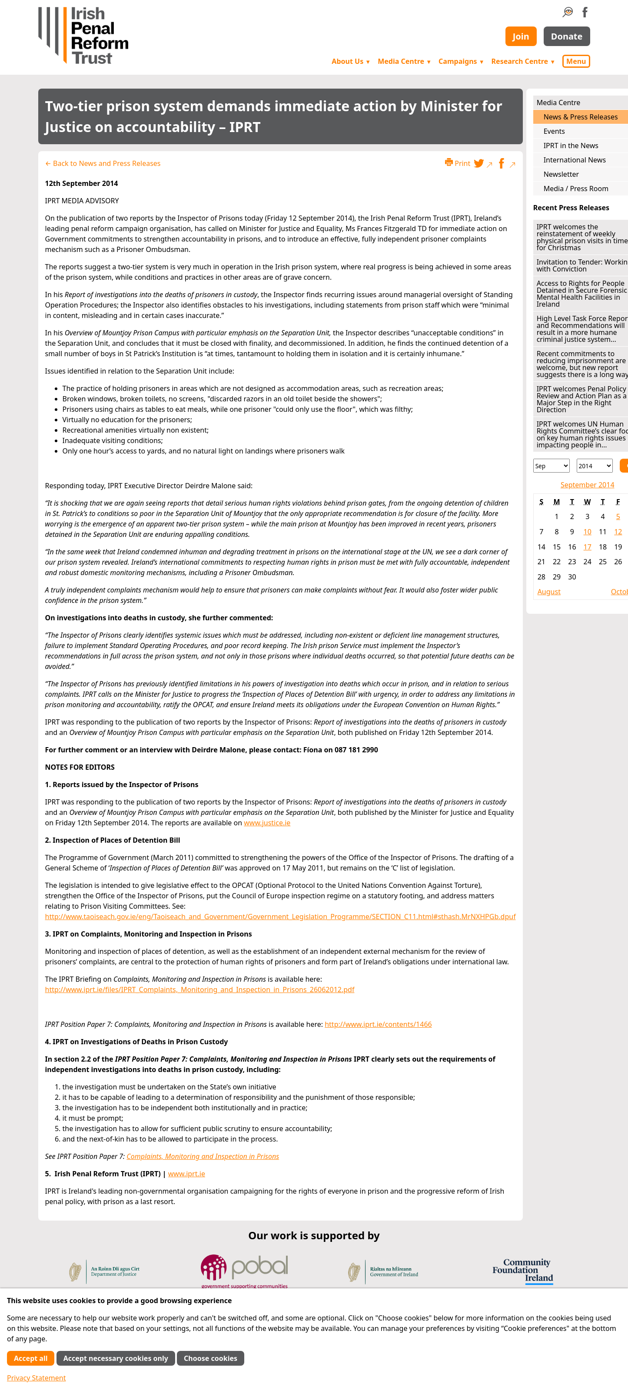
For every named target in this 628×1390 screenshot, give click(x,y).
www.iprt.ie (186, 1173)
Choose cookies (210, 1358)
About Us (351, 61)
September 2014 (588, 485)
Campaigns (462, 61)
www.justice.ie (267, 822)
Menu (576, 61)
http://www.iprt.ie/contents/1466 (378, 1024)
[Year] (595, 466)
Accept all (30, 1358)
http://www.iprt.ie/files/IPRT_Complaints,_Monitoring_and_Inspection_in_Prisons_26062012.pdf (200, 989)
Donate (567, 36)
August (549, 591)
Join (521, 36)
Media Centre (405, 61)
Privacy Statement (36, 1378)
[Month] (551, 466)
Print (457, 163)
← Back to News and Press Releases (103, 163)
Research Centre (523, 61)
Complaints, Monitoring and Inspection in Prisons (202, 1156)
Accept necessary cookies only (115, 1358)
